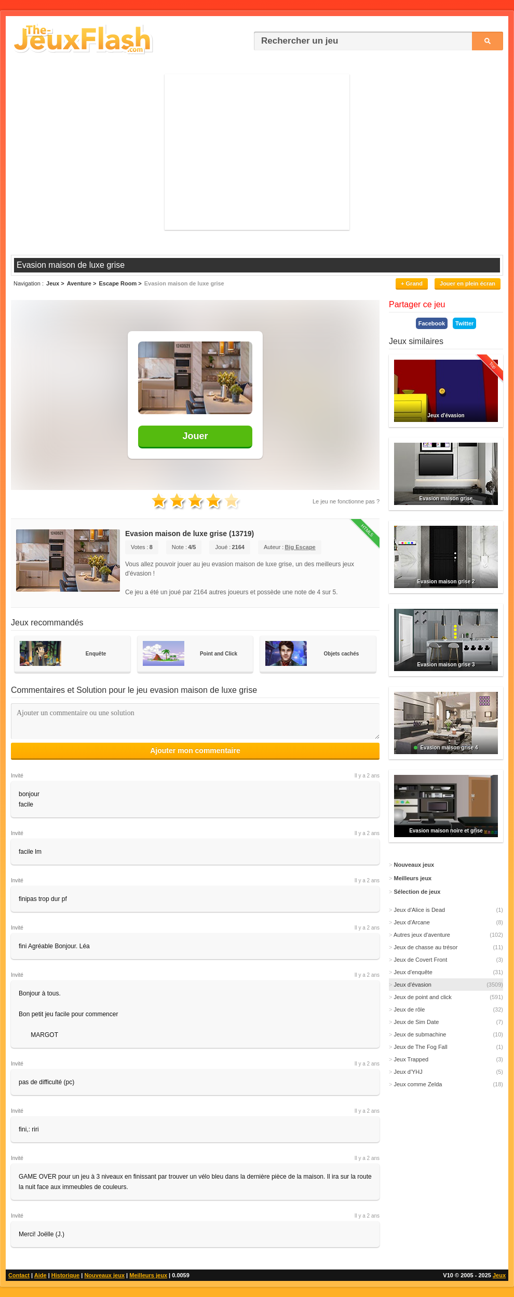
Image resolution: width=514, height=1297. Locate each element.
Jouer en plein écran (467, 283)
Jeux (499, 1275)
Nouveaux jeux (104, 1275)
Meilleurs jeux (148, 1275)
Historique (65, 1275)
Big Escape (300, 547)
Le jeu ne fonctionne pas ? (346, 501)
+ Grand (412, 283)
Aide (40, 1275)
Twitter (464, 323)
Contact (19, 1275)
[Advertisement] (257, 152)
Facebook (431, 323)
